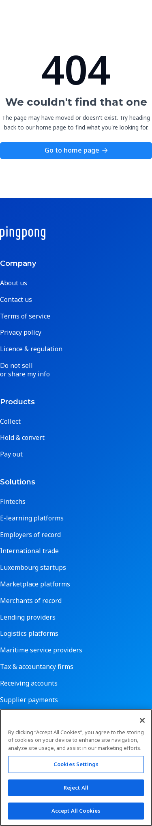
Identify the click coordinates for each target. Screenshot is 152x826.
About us (13, 283)
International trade (29, 551)
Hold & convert (22, 437)
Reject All (76, 787)
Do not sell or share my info (25, 369)
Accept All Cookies (76, 810)
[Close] (142, 720)
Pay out (11, 454)
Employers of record (30, 535)
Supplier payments (29, 700)
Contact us (16, 299)
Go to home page (76, 150)
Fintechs (13, 501)
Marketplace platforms (35, 584)
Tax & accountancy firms (36, 666)
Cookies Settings (76, 764)
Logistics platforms (29, 633)
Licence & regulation (31, 349)
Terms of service (25, 316)
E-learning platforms (32, 518)
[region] (76, 767)
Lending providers (28, 617)
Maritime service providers (41, 650)
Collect (10, 421)
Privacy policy (20, 332)
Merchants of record (31, 601)
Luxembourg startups (33, 567)
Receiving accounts (29, 683)
